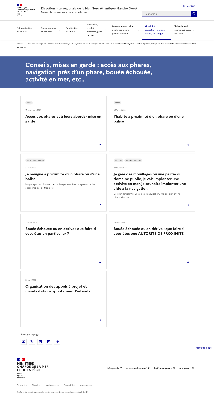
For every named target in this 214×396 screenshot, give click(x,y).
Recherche (194, 14)
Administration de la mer (24, 30)
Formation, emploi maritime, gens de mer (94, 30)
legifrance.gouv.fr (163, 368)
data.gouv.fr (185, 368)
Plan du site (22, 385)
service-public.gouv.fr (137, 368)
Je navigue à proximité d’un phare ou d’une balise (62, 176)
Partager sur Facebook (24, 342)
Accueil (20, 43)
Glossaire (36, 385)
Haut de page (203, 347)
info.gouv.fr (113, 368)
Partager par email (49, 342)
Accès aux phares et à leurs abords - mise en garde (63, 119)
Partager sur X (32, 342)
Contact (191, 6)
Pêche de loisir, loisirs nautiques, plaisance (182, 30)
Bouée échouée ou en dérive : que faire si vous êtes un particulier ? (60, 231)
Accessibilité (69, 385)
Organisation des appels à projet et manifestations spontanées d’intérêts (57, 289)
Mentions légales (52, 385)
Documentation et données (49, 30)
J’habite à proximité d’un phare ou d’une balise (149, 119)
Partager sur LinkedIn (40, 342)
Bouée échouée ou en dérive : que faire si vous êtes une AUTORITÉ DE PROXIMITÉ (149, 231)
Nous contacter (86, 385)
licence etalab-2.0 (78, 392)
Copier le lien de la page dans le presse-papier (57, 342)
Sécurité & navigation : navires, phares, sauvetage (155, 30)
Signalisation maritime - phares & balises (92, 43)
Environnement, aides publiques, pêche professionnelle (123, 30)
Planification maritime (71, 30)
